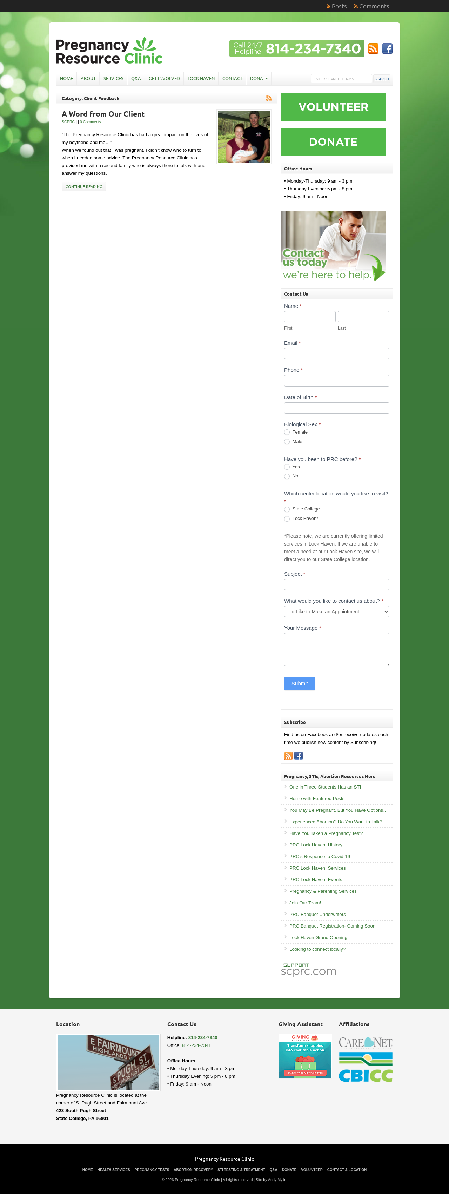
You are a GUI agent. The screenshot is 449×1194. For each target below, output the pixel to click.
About (88, 78)
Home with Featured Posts (316, 798)
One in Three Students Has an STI (325, 787)
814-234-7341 (196, 1045)
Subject (294, 574)
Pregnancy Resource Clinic (224, 1158)
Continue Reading (84, 186)
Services (113, 78)
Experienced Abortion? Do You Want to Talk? (335, 821)
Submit (299, 683)
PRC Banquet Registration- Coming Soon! (333, 926)
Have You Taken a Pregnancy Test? (326, 833)
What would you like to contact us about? (333, 601)
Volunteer (312, 1170)
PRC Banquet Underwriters (317, 914)
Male (293, 442)
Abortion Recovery (193, 1170)
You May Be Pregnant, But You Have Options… (338, 810)
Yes (292, 467)
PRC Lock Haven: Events (315, 879)
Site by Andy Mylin (271, 1179)
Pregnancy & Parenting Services (323, 891)
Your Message (302, 628)
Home (66, 78)
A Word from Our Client (103, 113)
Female (296, 432)
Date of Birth (300, 397)
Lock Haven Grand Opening (318, 937)
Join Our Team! (305, 902)
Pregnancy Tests (152, 1170)
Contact (232, 78)
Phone (293, 370)
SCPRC (68, 122)
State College (302, 509)
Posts (339, 5)
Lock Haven (201, 78)
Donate (259, 78)
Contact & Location (347, 1170)
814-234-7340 (202, 1037)
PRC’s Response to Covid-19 (319, 856)
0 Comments (90, 122)
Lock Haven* (301, 519)
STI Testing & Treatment (241, 1170)
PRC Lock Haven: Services (317, 868)
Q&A (136, 78)
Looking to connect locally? (317, 949)
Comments (374, 5)
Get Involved (164, 78)
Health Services (114, 1170)
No (291, 476)
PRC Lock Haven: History (315, 844)
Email (292, 343)
